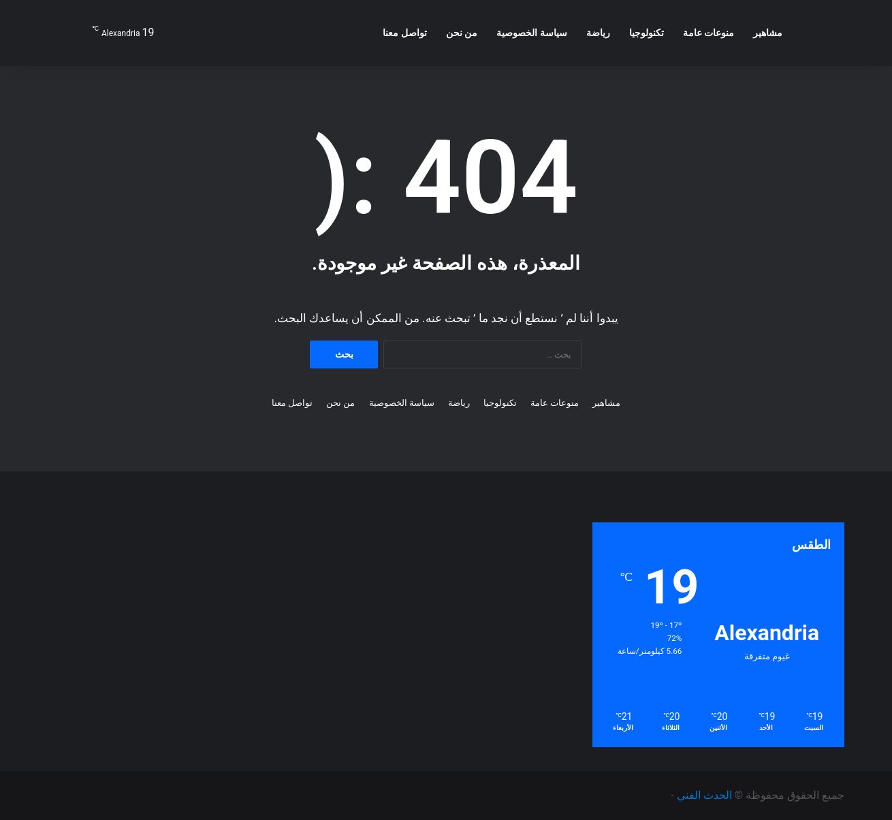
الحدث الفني (704, 795)
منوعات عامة (708, 32)
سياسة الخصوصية (531, 32)
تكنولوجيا (646, 32)
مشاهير (767, 32)
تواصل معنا (404, 32)
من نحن (461, 32)
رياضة (598, 32)
